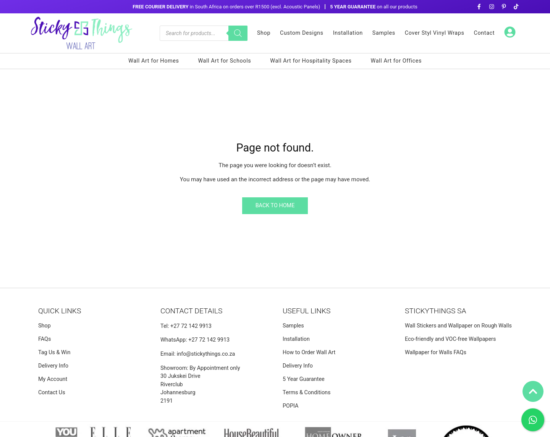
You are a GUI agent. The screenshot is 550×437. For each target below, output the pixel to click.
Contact (484, 33)
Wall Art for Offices (396, 61)
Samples (383, 33)
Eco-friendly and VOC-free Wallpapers (450, 339)
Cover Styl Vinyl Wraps (434, 33)
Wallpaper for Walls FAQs (435, 352)
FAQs (44, 339)
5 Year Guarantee (304, 379)
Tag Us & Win (54, 352)
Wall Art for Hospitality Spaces (310, 61)
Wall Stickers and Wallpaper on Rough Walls (458, 326)
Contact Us (51, 392)
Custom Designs (302, 33)
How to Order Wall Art (309, 352)
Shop (263, 33)
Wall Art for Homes (153, 61)
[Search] (237, 33)
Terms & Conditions (306, 392)
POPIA (291, 406)
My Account (52, 379)
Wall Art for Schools (224, 61)
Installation (348, 33)
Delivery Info (53, 366)
